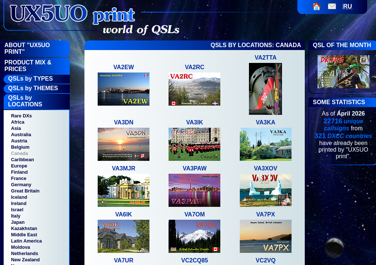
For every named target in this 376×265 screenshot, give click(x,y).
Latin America (26, 241)
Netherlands (24, 253)
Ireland (18, 203)
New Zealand (25, 259)
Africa (17, 122)
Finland (19, 172)
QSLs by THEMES (33, 88)
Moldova (20, 247)
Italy (16, 216)
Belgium (20, 147)
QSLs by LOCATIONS (25, 101)
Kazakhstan (24, 228)
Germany (21, 184)
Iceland (19, 197)
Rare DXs (21, 116)
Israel (17, 209)
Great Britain (25, 191)
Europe (19, 166)
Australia (21, 134)
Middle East (24, 234)
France (18, 178)
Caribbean (22, 159)
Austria (19, 141)
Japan (18, 222)
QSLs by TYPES (30, 78)
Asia (16, 128)
